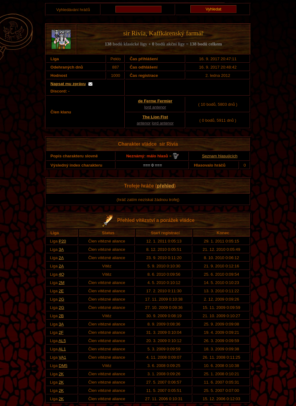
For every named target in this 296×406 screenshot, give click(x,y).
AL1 (62, 349)
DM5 (63, 365)
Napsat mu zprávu (68, 83)
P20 (62, 241)
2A (61, 257)
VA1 (62, 357)
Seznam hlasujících (220, 156)
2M (61, 282)
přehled (165, 185)
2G (61, 299)
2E (61, 291)
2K (61, 374)
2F (61, 332)
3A (61, 249)
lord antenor (155, 107)
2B (61, 315)
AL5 (62, 340)
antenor (143, 123)
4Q (61, 274)
